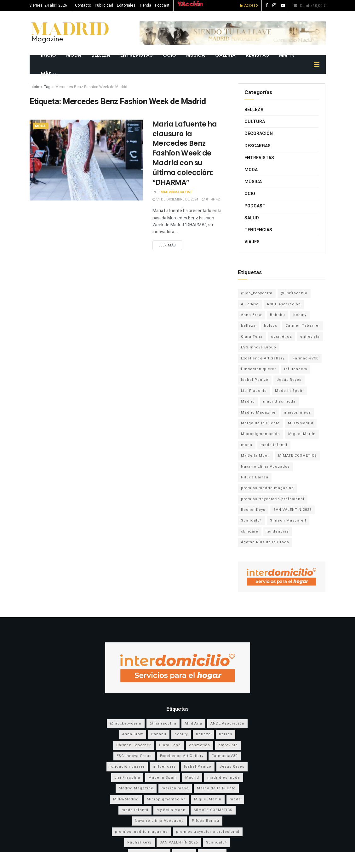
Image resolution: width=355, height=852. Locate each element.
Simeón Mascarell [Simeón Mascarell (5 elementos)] (288, 520)
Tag (47, 87)
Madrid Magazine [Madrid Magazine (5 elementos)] (258, 412)
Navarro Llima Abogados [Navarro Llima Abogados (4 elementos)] (265, 466)
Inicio (34, 87)
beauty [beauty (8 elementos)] (299, 315)
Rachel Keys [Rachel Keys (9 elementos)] (253, 509)
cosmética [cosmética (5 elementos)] (281, 336)
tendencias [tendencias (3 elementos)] (277, 531)
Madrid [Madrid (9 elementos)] (248, 401)
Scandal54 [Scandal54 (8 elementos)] (251, 520)
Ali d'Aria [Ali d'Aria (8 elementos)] (250, 304)
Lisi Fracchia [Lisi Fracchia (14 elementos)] (254, 390)
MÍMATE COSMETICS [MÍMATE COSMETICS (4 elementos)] (297, 455)
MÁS (46, 74)
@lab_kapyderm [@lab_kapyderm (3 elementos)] (256, 293)
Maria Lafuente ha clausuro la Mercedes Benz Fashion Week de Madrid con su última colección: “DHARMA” (184, 153)
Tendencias (258, 230)
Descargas (257, 146)
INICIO (48, 55)
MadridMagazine (176, 192)
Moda (73, 55)
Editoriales (126, 5)
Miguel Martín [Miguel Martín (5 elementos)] (302, 434)
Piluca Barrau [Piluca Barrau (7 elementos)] (254, 477)
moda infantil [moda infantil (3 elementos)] (274, 445)
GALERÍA (225, 55)
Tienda (145, 5)
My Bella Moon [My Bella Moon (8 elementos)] (255, 455)
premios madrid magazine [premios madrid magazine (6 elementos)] (267, 488)
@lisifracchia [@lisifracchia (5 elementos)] (294, 293)
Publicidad (104, 5)
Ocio (169, 55)
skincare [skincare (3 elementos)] (249, 531)
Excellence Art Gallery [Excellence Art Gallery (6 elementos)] (262, 358)
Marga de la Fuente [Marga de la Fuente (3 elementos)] (260, 423)
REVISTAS (257, 55)
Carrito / (313, 5)
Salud (251, 218)
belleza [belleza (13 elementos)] (248, 325)
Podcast (162, 5)
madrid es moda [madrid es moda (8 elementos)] (279, 401)
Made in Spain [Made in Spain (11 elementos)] (289, 390)
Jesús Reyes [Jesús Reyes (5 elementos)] (289, 379)
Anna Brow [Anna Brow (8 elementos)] (251, 315)
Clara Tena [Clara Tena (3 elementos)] (252, 336)
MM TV (287, 55)
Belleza (100, 55)
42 (215, 199)
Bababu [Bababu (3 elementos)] (277, 315)
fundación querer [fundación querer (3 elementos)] (258, 369)
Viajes (252, 242)
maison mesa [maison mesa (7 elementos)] (297, 412)
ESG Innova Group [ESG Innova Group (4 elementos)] (258, 347)
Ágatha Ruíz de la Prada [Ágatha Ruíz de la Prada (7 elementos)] (265, 542)
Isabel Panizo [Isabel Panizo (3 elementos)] (254, 379)
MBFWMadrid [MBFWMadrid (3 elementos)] (300, 423)
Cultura (254, 121)
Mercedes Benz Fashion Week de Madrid (91, 87)
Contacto (83, 5)
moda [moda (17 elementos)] (246, 445)
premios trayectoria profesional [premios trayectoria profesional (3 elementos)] (272, 499)
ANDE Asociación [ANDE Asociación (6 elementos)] (284, 304)
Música (195, 55)
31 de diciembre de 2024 (175, 199)
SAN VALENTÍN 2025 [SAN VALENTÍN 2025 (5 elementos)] (292, 509)
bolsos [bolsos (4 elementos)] (270, 325)
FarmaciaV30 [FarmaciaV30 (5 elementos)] (305, 358)
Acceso (249, 5)
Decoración (258, 133)
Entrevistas (136, 55)
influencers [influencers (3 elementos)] (295, 369)
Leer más (167, 245)
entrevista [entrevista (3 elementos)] (310, 336)
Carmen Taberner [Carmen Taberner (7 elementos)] (302, 325)
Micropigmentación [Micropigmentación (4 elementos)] (260, 434)
